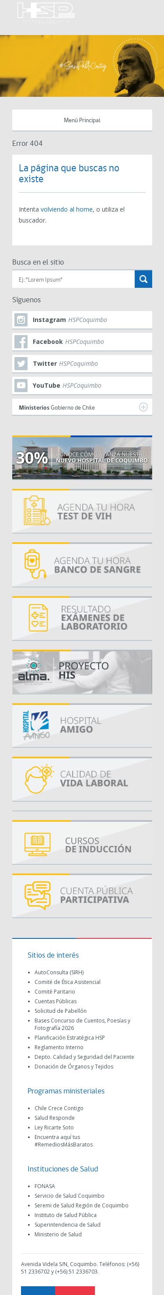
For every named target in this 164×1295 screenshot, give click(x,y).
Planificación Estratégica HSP (70, 1037)
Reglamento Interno (59, 1047)
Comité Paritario (55, 991)
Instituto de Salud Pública (66, 1215)
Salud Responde (55, 1118)
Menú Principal (82, 120)
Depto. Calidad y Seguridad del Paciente (84, 1057)
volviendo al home (67, 209)
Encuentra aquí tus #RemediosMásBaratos (64, 1140)
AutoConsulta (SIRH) (59, 972)
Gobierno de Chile (83, 407)
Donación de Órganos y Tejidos (74, 1066)
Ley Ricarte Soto (54, 1127)
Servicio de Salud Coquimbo (70, 1195)
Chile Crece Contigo (59, 1108)
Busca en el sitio (38, 262)
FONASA (45, 1186)
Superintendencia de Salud (68, 1224)
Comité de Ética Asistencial (68, 982)
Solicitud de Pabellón (61, 1011)
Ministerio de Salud (58, 1234)
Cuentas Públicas (56, 1001)
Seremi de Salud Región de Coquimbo (82, 1205)
